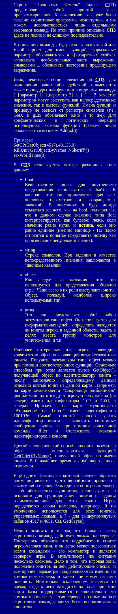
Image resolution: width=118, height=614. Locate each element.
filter (42, 431)
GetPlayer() (73, 521)
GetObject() (104, 370)
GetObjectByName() (32, 455)
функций (84, 365)
